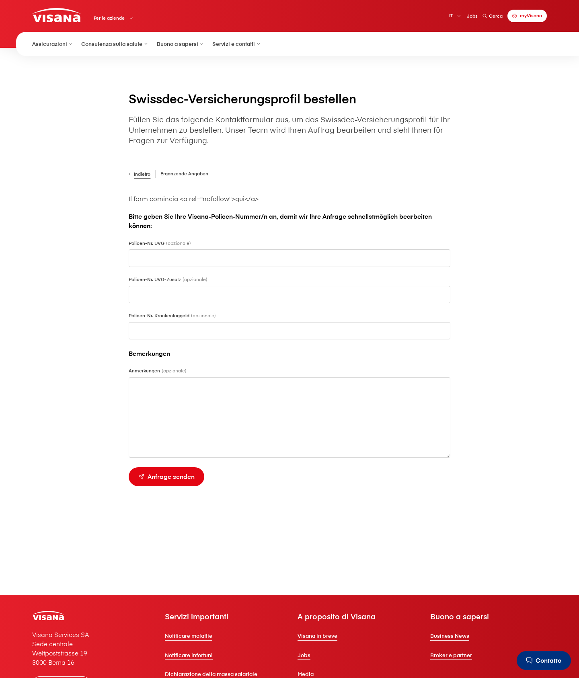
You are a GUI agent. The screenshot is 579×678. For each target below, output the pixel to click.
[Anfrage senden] (166, 476)
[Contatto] (544, 660)
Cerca (492, 16)
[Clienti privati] (56, 15)
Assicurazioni (52, 43)
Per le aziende (109, 18)
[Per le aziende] (131, 80)
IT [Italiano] (451, 15)
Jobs (472, 16)
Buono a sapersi (180, 43)
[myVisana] (527, 16)
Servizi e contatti (236, 43)
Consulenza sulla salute (114, 43)
